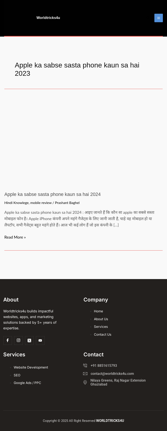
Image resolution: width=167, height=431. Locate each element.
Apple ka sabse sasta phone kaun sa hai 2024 (55, 209)
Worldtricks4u (64, 25)
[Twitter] (29, 340)
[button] (148, 25)
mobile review (41, 217)
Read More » (15, 251)
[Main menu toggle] (158, 25)
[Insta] (18, 340)
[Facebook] (7, 340)
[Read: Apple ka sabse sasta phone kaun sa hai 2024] (82, 156)
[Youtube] (40, 340)
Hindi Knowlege (16, 217)
